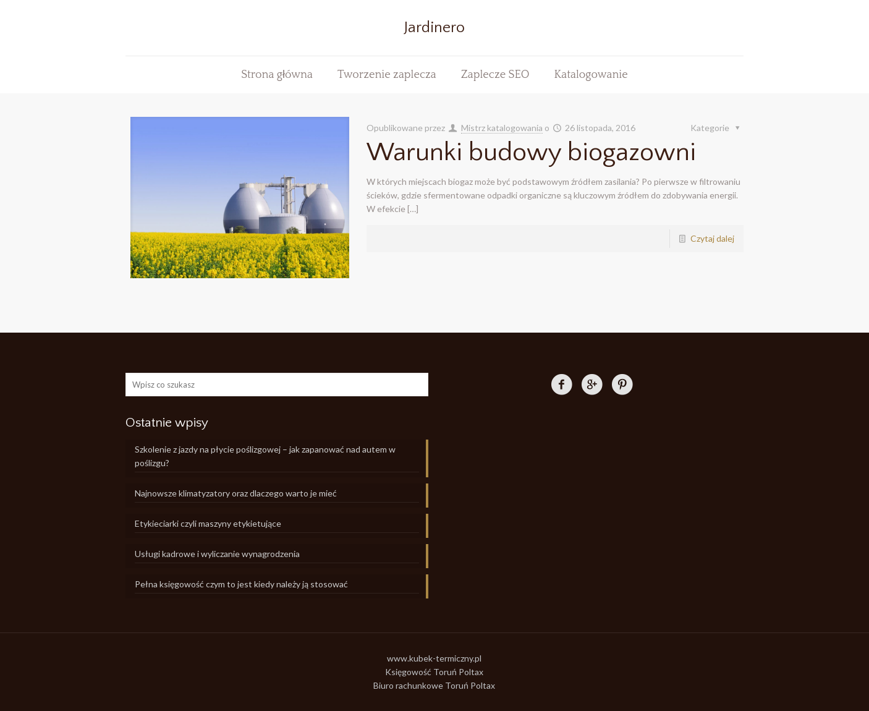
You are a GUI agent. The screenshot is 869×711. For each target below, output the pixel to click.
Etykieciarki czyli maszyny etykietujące (208, 523)
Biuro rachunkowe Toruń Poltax (434, 685)
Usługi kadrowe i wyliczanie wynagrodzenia (217, 553)
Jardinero (434, 27)
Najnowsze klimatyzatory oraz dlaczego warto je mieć (236, 493)
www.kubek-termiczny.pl (434, 658)
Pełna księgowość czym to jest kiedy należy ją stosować (241, 584)
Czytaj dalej (712, 238)
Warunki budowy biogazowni (531, 152)
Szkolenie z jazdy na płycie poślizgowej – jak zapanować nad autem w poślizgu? (265, 456)
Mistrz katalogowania (502, 127)
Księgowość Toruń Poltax (434, 671)
